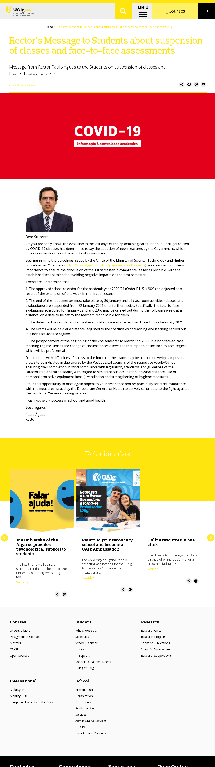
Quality (80, 729)
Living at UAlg (84, 670)
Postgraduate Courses (25, 639)
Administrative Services (91, 723)
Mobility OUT (19, 698)
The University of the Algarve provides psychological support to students (41, 548)
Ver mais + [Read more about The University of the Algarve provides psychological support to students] (22, 584)
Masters (15, 645)
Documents (83, 704)
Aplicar (123, 16)
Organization (84, 698)
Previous (4, 539)
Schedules (82, 639)
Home (50, 29)
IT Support (82, 657)
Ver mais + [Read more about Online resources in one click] (154, 570)
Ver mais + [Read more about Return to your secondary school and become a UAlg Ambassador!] (88, 579)
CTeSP (14, 651)
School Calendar (86, 645)
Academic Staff (85, 710)
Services (80, 716)
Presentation (84, 691)
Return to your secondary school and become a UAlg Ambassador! (107, 546)
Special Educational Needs (93, 664)
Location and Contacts (90, 735)
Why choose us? (86, 632)
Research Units (151, 632)
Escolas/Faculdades (44, 4)
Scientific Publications (155, 645)
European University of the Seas (31, 704)
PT (207, 16)
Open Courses (19, 657)
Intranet (206, 4)
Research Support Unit (156, 657)
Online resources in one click (171, 544)
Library (80, 651)
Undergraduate (20, 632)
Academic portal (181, 4)
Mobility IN (17, 691)
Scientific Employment (156, 651)
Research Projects (153, 639)
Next (210, 539)
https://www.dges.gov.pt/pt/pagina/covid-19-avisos (105, 267)
